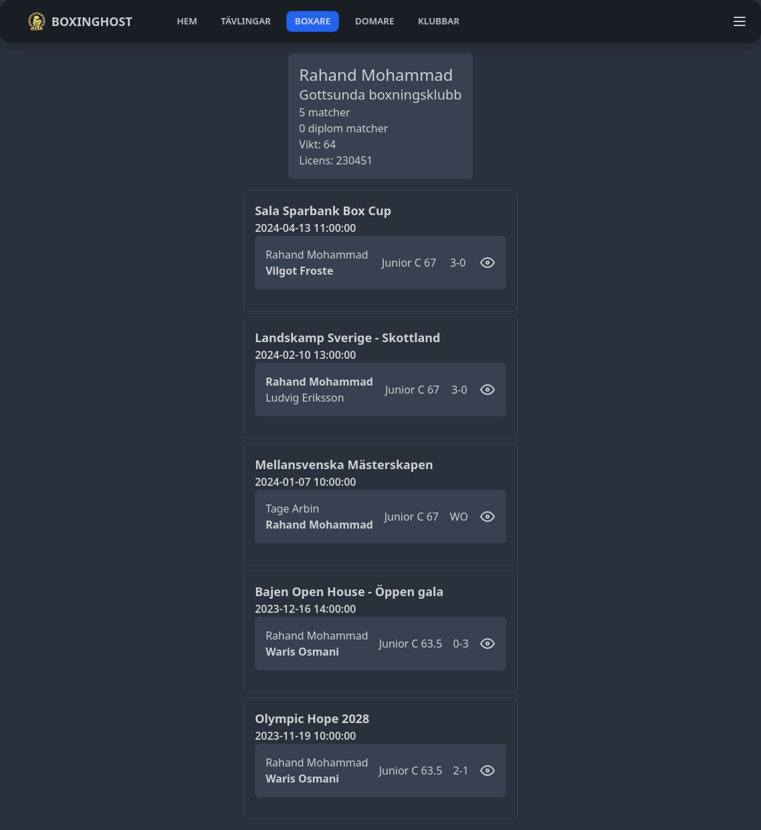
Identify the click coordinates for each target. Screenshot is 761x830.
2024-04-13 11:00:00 (305, 228)
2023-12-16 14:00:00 (305, 608)
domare (374, 21)
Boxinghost (79, 21)
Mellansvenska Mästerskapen (344, 464)
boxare (312, 21)
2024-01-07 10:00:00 (305, 481)
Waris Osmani (302, 651)
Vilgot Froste (299, 270)
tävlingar (245, 21)
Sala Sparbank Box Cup (323, 210)
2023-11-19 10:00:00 (305, 735)
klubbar (438, 21)
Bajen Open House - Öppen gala (349, 591)
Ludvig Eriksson (304, 397)
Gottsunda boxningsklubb (380, 95)
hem (187, 21)
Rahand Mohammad (316, 254)
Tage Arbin (292, 508)
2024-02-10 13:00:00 (305, 355)
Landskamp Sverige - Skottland (347, 337)
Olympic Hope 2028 (312, 718)
